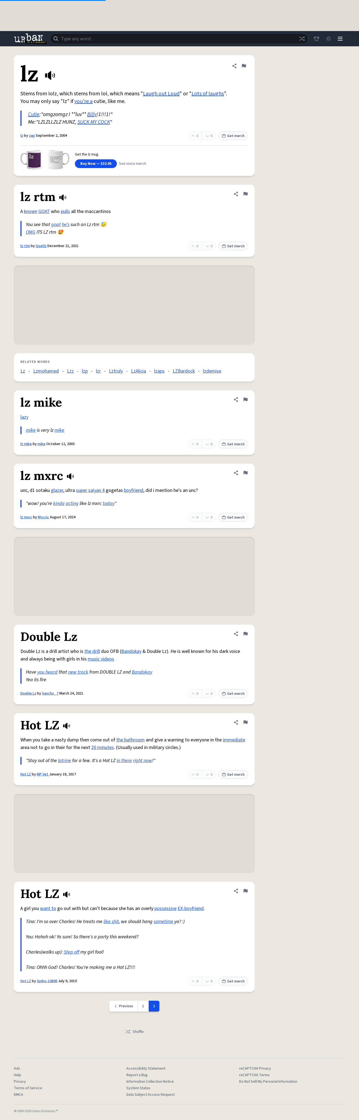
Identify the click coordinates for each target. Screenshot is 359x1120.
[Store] (316, 39)
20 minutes (102, 747)
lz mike (26, 444)
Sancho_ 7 (50, 693)
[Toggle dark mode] (328, 39)
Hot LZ (25, 774)
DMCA (18, 1094)
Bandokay (131, 651)
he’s (65, 224)
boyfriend (133, 490)
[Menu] (340, 39)
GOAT (44, 211)
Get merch (233, 136)
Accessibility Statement (145, 1068)
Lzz (70, 371)
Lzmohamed (46, 371)
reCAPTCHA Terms (254, 1075)
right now (142, 760)
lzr (98, 371)
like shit (111, 921)
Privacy (20, 1081)
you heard (47, 672)
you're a (83, 101)
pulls (65, 211)
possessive (165, 908)
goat (56, 224)
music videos (101, 659)
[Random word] (301, 38)
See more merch (132, 163)
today (108, 503)
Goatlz (41, 246)
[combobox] (179, 38)
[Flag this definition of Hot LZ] (245, 722)
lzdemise (212, 371)
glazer (57, 490)
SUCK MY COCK (93, 122)
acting (72, 503)
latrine (64, 760)
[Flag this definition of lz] (243, 66)
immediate (234, 739)
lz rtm (25, 246)
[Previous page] (123, 1006)
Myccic (43, 517)
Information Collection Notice (150, 1081)
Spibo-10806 (47, 981)
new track (78, 672)
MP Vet (43, 774)
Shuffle (134, 1031)
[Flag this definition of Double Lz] (245, 633)
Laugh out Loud (161, 94)
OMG (30, 232)
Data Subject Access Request (150, 1094)
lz (21, 135)
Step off (71, 952)
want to (48, 908)
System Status (138, 1088)
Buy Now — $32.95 (95, 163)
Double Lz (28, 693)
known (30, 211)
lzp (85, 371)
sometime (163, 921)
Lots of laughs (207, 94)
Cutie (33, 114)
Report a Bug (137, 1075)
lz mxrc (26, 517)
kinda (59, 503)
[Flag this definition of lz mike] (245, 399)
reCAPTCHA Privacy (255, 1068)
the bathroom (130, 739)
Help (17, 1075)
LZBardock (184, 371)
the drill (92, 651)
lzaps (159, 371)
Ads (17, 1068)
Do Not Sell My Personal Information (268, 1081)
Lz (22, 371)
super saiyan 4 (90, 490)
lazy (24, 417)
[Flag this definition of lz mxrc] (245, 472)
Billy (92, 114)
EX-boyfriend (191, 908)
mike (31, 430)
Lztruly (116, 371)
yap (32, 135)
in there (124, 760)
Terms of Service (28, 1088)
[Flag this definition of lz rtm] (245, 194)
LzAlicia (138, 371)
